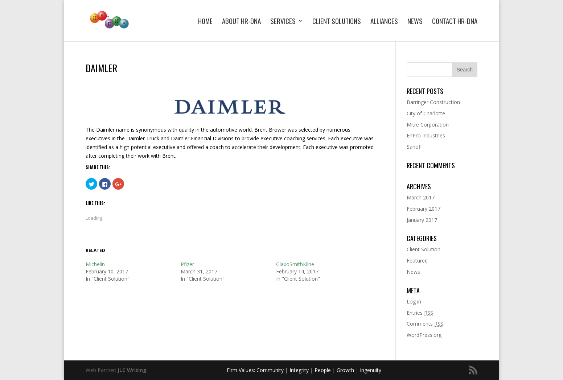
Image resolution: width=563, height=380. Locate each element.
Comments (425, 323)
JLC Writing (132, 370)
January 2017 (422, 219)
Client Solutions (336, 22)
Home (205, 22)
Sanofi (414, 146)
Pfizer (187, 264)
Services (283, 22)
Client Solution (423, 249)
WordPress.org (424, 334)
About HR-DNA (241, 22)
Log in (414, 301)
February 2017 (423, 208)
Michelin (95, 264)
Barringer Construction (433, 102)
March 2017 (421, 197)
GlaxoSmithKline (295, 264)
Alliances (384, 22)
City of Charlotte (426, 113)
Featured (417, 260)
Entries (420, 312)
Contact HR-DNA (454, 22)
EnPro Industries (426, 135)
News (415, 22)
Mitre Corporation (428, 124)
